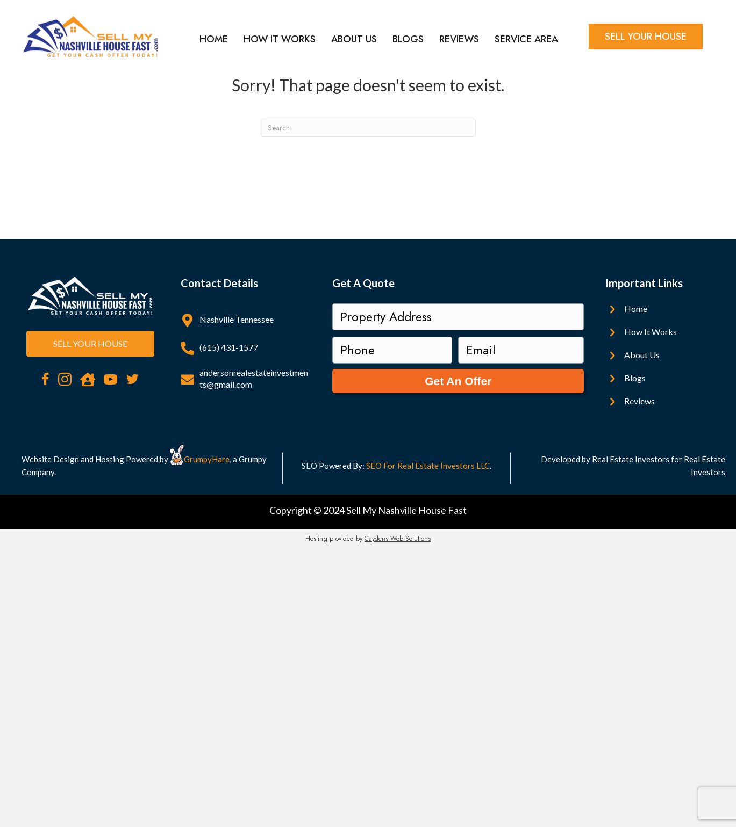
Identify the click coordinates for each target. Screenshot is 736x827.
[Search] (368, 128)
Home (213, 39)
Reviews (459, 39)
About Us (354, 39)
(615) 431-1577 (228, 347)
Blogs (408, 39)
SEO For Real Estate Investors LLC (428, 465)
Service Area (526, 39)
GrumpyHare (207, 459)
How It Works (280, 39)
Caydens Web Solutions (398, 538)
